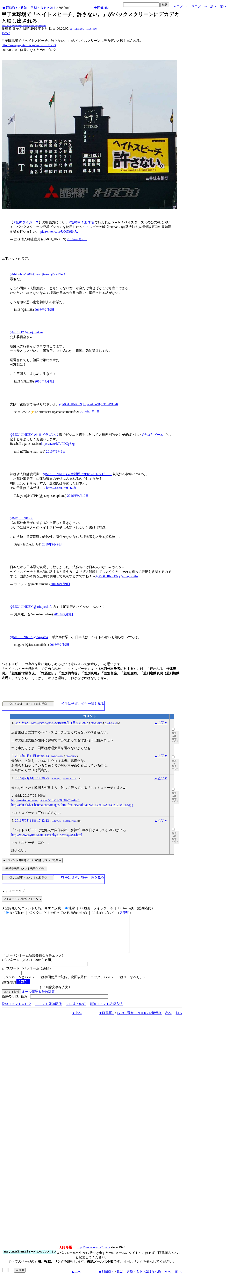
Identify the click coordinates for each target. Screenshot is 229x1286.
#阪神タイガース (26, 222)
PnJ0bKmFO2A (70, 779)
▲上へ (77, 1020)
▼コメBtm (199, 6)
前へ (223, 6)
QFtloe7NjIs (71, 756)
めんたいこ (34, 722)
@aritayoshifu (128, 576)
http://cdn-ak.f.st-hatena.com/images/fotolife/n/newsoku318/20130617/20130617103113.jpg (72, 804)
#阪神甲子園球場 (81, 222)
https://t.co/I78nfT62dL (61, 488)
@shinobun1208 (20, 274)
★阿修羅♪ (9, 7)
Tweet (6, 33)
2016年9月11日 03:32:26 (71, 722)
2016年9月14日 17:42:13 (32, 820)
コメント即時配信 (48, 1011)
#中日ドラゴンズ (46, 434)
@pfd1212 (17, 332)
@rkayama (41, 637)
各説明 (124, 912)
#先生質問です (76, 474)
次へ (213, 6)
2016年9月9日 (77, 239)
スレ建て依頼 (76, 1011)
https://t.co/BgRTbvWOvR (100, 404)
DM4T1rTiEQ (96, 723)
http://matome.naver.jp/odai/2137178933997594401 (45, 800)
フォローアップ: (14, 891)
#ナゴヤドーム (153, 434)
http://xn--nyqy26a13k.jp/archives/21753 (29, 45)
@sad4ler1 (58, 274)
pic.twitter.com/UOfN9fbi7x (59, 231)
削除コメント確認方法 (106, 1011)
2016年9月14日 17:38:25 (32, 778)
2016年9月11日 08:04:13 (32, 756)
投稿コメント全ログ (16, 1011)
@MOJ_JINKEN (70, 404)
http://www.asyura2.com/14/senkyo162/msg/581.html (46, 835)
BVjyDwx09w (57, 756)
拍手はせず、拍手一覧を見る (82, 703)
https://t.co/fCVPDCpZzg (58, 443)
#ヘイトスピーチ (99, 474)
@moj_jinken (41, 274)
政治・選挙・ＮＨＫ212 (38, 7)
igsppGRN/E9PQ (77, 29)
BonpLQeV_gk (111, 723)
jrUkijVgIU (56, 779)
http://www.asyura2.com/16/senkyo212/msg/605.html (24, 25)
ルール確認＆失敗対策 (38, 999)
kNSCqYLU (91, 29)
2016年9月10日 (78, 495)
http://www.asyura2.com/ (93, 1254)
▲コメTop (180, 6)
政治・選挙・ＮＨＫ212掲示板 (139, 1020)
